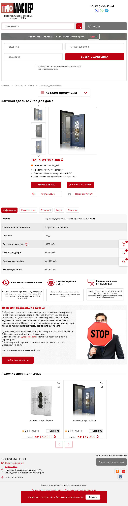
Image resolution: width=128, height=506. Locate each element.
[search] (79, 26)
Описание (72, 210)
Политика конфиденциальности (80, 490)
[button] (59, 387)
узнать (94, 36)
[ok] (117, 471)
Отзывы (46, 210)
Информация (9, 210)
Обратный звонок (14, 462)
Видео (59, 210)
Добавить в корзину (80, 185)
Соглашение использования (69, 497)
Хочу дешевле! (48, 193)
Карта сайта (11, 466)
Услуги (96, 26)
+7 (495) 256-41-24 (101, 6)
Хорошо (93, 497)
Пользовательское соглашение (47, 490)
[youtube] (123, 471)
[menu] (4, 7)
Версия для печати (83, 193)
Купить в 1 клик (46, 184)
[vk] (120, 476)
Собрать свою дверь (18, 360)
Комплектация (28, 210)
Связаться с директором (111, 462)
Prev (38, 105)
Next (38, 156)
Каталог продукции (61, 93)
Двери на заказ (28, 336)
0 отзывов (34, 430)
